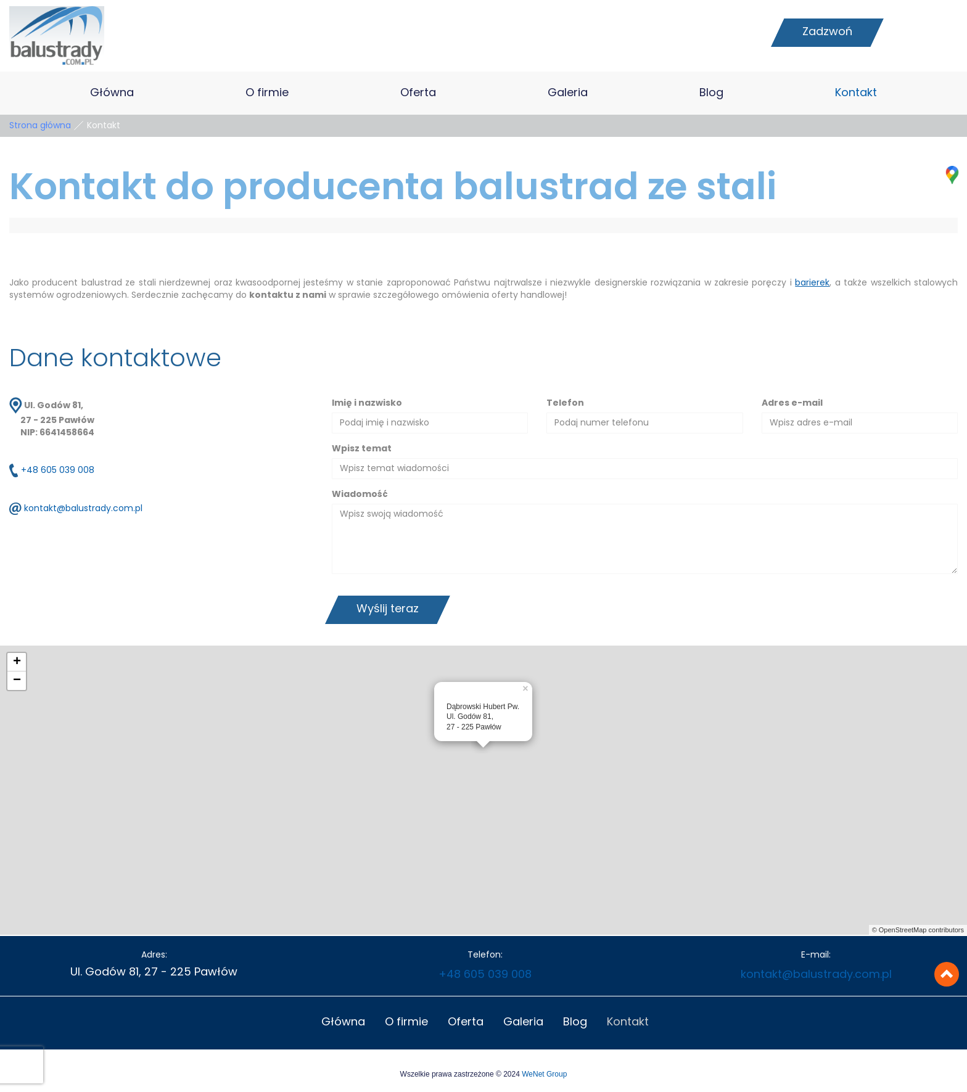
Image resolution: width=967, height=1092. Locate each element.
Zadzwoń (827, 32)
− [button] (17, 680)
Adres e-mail (792, 403)
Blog (711, 93)
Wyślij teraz (387, 609)
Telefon (565, 403)
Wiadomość (360, 494)
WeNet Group (544, 1074)
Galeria (568, 93)
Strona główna (40, 125)
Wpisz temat (362, 449)
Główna (112, 93)
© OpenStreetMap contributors (918, 930)
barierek (812, 283)
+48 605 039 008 (57, 471)
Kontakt (856, 93)
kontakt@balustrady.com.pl (83, 509)
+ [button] (17, 662)
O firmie (267, 93)
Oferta (418, 93)
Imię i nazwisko (367, 403)
